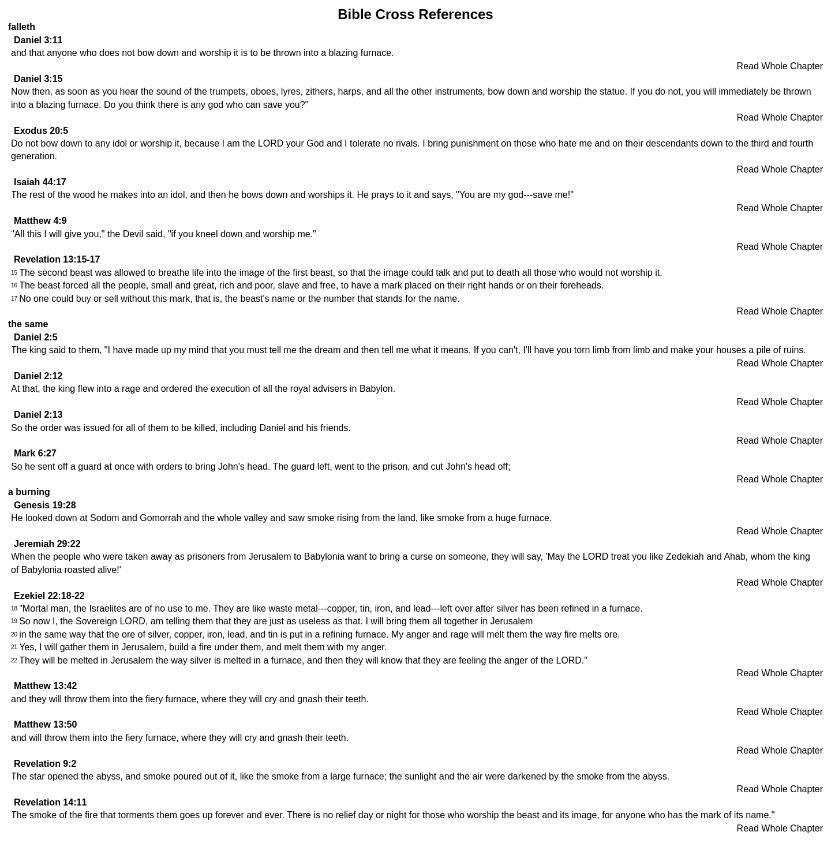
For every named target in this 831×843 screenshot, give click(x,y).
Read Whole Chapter (780, 66)
